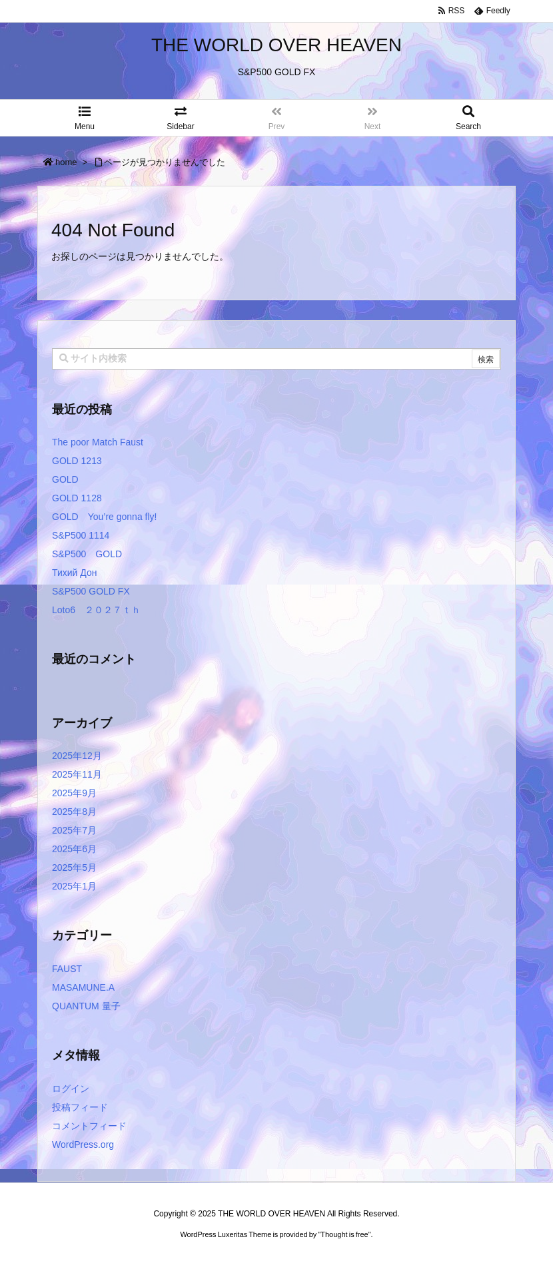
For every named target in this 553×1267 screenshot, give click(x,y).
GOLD (65, 479)
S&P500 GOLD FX (91, 591)
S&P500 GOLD (87, 554)
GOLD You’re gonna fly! (104, 516)
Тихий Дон (74, 572)
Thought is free (344, 1234)
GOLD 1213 (77, 460)
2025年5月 (74, 867)
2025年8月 (74, 811)
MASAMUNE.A (83, 987)
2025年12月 (77, 755)
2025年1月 (74, 886)
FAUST (67, 968)
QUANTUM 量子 (86, 1006)
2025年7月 (74, 830)
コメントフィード (89, 1126)
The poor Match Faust (97, 442)
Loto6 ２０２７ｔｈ (96, 610)
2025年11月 (77, 774)
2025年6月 (74, 849)
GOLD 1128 (77, 498)
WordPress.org (83, 1144)
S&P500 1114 (80, 535)
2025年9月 (74, 793)
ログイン (70, 1088)
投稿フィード (80, 1107)
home (66, 162)
